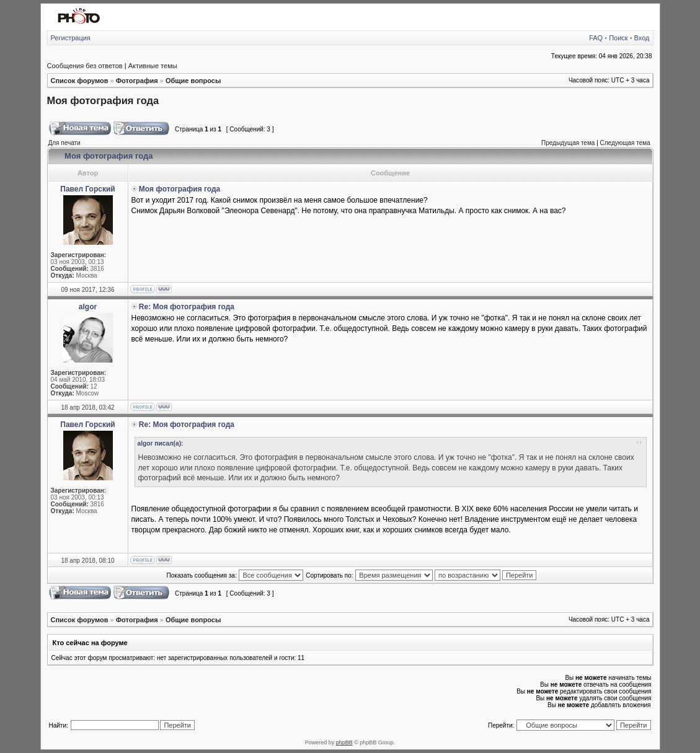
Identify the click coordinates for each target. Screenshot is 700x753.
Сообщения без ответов (85, 65)
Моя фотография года (103, 100)
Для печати (64, 142)
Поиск (618, 38)
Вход (642, 38)
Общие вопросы (193, 80)
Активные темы (152, 65)
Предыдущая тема (568, 142)
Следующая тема (625, 142)
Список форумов (80, 80)
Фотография (137, 80)
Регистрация (71, 38)
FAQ (596, 38)
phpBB (344, 742)
